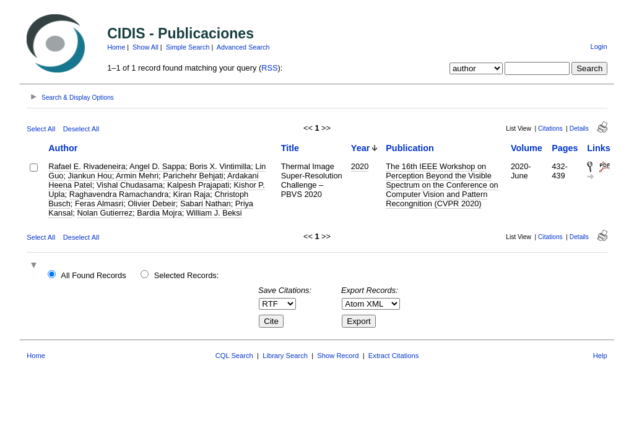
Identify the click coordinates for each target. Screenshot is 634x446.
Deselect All (81, 129)
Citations (550, 128)
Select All (41, 129)
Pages (565, 148)
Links (598, 148)
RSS (269, 67)
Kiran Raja (192, 194)
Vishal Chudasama (130, 185)
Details (579, 128)
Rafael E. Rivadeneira (86, 166)
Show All (145, 47)
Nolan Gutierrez (104, 212)
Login (598, 46)
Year (360, 148)
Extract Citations (393, 355)
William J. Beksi (214, 212)
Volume (526, 148)
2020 (359, 166)
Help (600, 355)
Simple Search (188, 47)
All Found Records (93, 275)
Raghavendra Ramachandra (119, 194)
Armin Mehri (137, 175)
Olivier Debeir (152, 203)
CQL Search (234, 355)
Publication (410, 148)
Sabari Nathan (205, 203)
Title (290, 148)
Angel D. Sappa (157, 166)
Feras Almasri (99, 203)
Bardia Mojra (159, 212)
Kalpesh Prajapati (198, 185)
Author (62, 148)
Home (116, 47)
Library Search (285, 355)
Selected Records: (186, 275)
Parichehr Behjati (193, 175)
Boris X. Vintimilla (220, 166)
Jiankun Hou (90, 175)
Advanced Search (243, 47)
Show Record (337, 355)
